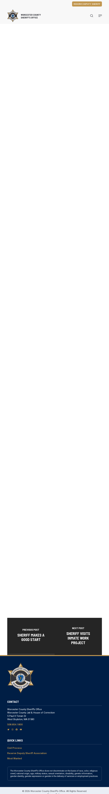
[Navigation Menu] (100, 15)
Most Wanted (14, 758)
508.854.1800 (15, 724)
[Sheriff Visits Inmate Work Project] (78, 636)
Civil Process (14, 748)
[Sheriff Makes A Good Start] (31, 635)
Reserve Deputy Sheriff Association (27, 753)
